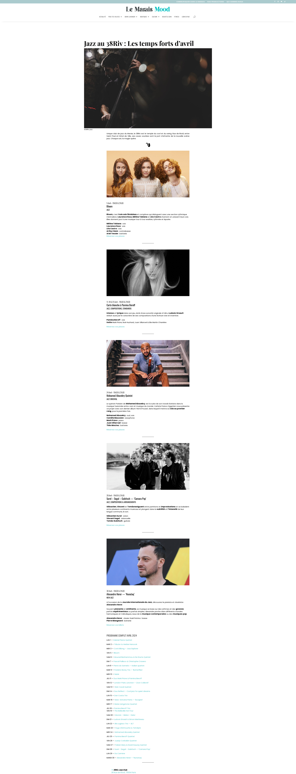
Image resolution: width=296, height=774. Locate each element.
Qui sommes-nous (235, 2)
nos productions (215, 2)
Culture (154, 17)
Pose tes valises (114, 17)
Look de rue (186, 17)
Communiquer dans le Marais (190, 2)
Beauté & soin (167, 17)
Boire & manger (130, 17)
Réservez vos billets (115, 625)
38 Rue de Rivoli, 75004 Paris (123, 772)
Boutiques (143, 17)
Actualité (102, 17)
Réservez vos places (116, 236)
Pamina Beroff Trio (122, 708)
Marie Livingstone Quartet (125, 704)
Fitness (176, 17)
